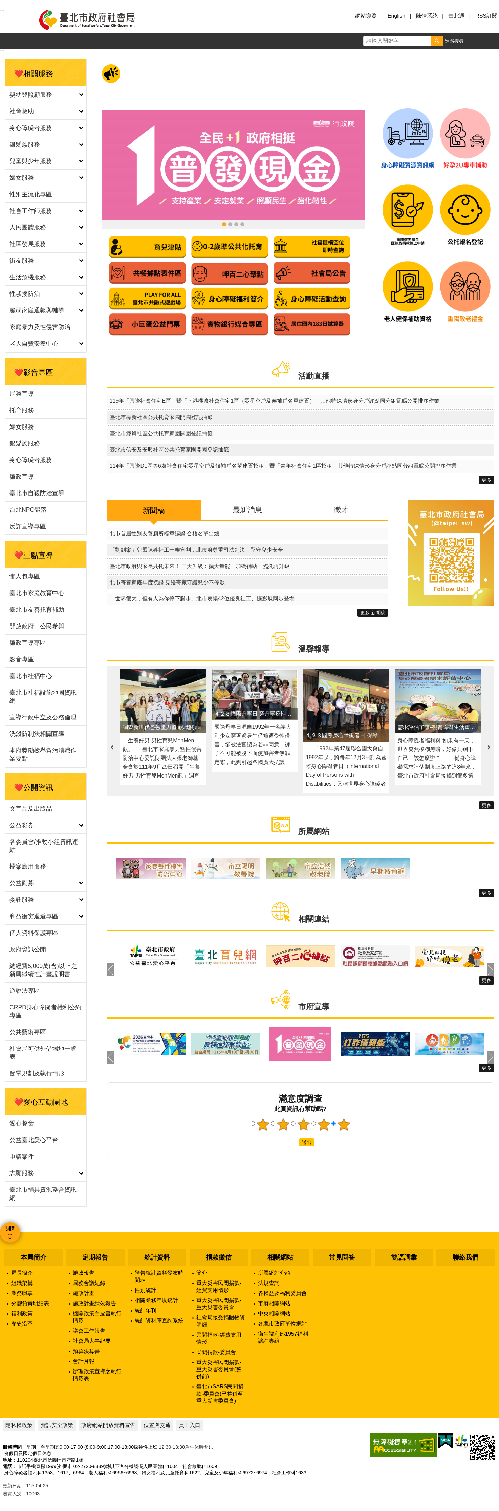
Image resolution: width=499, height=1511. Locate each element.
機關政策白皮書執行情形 (97, 1317)
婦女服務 (21, 177)
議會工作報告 (89, 1331)
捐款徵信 (219, 1257)
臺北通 (456, 16)
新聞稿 (154, 510)
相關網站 (280, 1257)
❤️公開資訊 (33, 787)
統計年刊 (145, 1310)
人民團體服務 (27, 227)
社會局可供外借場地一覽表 (43, 1052)
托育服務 (21, 410)
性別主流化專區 (30, 194)
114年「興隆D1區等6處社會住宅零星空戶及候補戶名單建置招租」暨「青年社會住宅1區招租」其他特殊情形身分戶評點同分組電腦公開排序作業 (283, 466)
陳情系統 (427, 16)
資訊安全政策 (57, 1425)
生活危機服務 (27, 277)
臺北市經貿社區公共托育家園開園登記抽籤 (161, 433)
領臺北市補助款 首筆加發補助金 (230, 224)
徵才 (341, 510)
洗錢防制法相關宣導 (36, 733)
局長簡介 (22, 1273)
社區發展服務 (27, 244)
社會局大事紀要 (92, 1341)
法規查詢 (269, 1283)
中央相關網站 (274, 1313)
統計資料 (157, 1257)
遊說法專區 (24, 990)
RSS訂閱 (486, 16)
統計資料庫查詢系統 (159, 1320)
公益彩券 (21, 825)
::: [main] (2, 51)
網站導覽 (366, 16)
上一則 (112, 747)
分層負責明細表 (30, 1303)
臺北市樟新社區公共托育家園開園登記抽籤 (161, 417)
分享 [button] (491, 41)
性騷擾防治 (24, 293)
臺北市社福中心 (30, 676)
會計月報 (83, 1361)
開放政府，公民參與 (36, 626)
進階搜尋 (454, 41)
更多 (486, 480)
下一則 (489, 747)
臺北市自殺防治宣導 (36, 493)
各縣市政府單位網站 (282, 1324)
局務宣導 (21, 393)
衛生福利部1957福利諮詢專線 (283, 1337)
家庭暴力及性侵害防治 (39, 327)
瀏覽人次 (12, 1493)
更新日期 (12, 1485)
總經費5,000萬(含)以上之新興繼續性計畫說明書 (43, 970)
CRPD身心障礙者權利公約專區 (45, 1011)
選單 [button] (13, 19)
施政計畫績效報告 (94, 1303)
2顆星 (283, 1124)
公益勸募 (21, 883)
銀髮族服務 (24, 144)
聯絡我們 (465, 1257)
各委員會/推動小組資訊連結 (43, 845)
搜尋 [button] (437, 41)
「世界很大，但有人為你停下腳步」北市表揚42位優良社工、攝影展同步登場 (202, 598)
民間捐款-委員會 (216, 1352)
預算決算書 (86, 1351)
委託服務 (21, 899)
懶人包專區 (24, 576)
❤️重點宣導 (33, 555)
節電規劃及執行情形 (36, 1073)
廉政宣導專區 (27, 642)
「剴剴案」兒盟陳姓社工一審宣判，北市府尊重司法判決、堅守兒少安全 (196, 550)
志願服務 (21, 1173)
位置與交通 (157, 1425)
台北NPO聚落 (28, 509)
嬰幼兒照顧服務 (30, 94)
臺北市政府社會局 (94, 19)
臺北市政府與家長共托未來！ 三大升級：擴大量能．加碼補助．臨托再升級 (200, 566)
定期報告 (95, 1257)
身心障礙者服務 (30, 128)
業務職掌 (22, 1293)
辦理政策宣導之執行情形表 (97, 1374)
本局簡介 (33, 1257)
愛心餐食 (21, 1123)
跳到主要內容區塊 (3, 3)
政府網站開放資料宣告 (108, 1425)
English (396, 16)
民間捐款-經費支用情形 (218, 1338)
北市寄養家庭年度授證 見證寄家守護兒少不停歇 (167, 582)
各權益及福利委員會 (282, 1293)
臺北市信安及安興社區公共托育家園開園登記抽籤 (169, 450)
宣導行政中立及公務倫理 (43, 717)
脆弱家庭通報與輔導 (36, 310)
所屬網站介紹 (274, 1273)
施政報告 (83, 1273)
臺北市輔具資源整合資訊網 (43, 1193)
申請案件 (21, 1156)
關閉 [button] (10, 1228)
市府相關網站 (274, 1303)
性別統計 (145, 1290)
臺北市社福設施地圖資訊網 (43, 696)
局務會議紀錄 (89, 1283)
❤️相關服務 (33, 73)
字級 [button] (475, 41)
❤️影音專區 (33, 372)
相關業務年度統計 (156, 1300)
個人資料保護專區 (33, 932)
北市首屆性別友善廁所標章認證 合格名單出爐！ (167, 533)
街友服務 (21, 260)
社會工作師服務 (30, 210)
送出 (292, 1142)
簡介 (201, 1273)
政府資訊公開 (27, 949)
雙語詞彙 (404, 1257)
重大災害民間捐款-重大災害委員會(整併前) (218, 1369)
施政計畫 (83, 1293)
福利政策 (22, 1313)
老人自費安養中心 (33, 343)
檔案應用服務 (27, 866)
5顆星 (344, 1124)
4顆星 (323, 1124)
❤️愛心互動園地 (41, 1102)
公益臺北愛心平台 (33, 1140)
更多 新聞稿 (372, 612)
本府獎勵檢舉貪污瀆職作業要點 (43, 754)
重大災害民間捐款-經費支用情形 (218, 1286)
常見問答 (342, 1257)
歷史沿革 (22, 1324)
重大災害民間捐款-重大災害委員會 (218, 1303)
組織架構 (22, 1283)
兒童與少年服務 (30, 161)
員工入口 (189, 1425)
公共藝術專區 (27, 1032)
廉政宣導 (21, 476)
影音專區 (21, 659)
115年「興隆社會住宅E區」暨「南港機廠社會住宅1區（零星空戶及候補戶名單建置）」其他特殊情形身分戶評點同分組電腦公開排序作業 (274, 401)
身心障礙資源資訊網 (236, 224)
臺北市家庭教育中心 (36, 593)
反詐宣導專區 (27, 526)
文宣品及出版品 (30, 808)
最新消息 (247, 510)
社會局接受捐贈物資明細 (220, 1321)
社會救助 (21, 111)
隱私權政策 (18, 1425)
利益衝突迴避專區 (33, 916)
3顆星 (303, 1124)
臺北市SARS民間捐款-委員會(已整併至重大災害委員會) (220, 1394)
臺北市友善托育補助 (36, 609)
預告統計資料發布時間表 (159, 1276)
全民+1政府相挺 (224, 224)
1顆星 (262, 1124)
